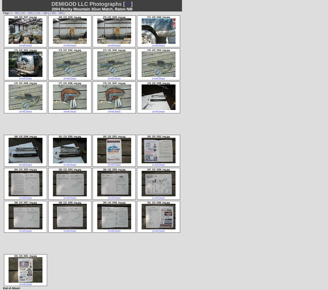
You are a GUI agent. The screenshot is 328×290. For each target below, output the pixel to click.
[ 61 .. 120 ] (27, 13)
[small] (22, 45)
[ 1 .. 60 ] (14, 13)
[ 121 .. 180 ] (42, 13)
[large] (29, 45)
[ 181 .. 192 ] (57, 13)
